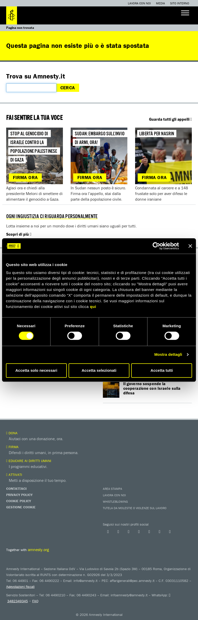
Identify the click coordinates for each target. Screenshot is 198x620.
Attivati (14, 474)
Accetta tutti (162, 370)
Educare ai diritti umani (28, 460)
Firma (12, 447)
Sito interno (179, 3)
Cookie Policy (18, 501)
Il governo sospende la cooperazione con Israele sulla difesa (152, 388)
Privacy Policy (19, 494)
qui (93, 306)
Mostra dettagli (168, 354)
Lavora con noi (139, 3)
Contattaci (16, 488)
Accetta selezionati (98, 370)
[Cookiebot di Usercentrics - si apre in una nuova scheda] (156, 246)
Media (160, 3)
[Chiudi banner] (190, 246)
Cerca (67, 88)
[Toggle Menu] (185, 12)
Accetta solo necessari (36, 370)
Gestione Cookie (21, 507)
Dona (12, 433)
